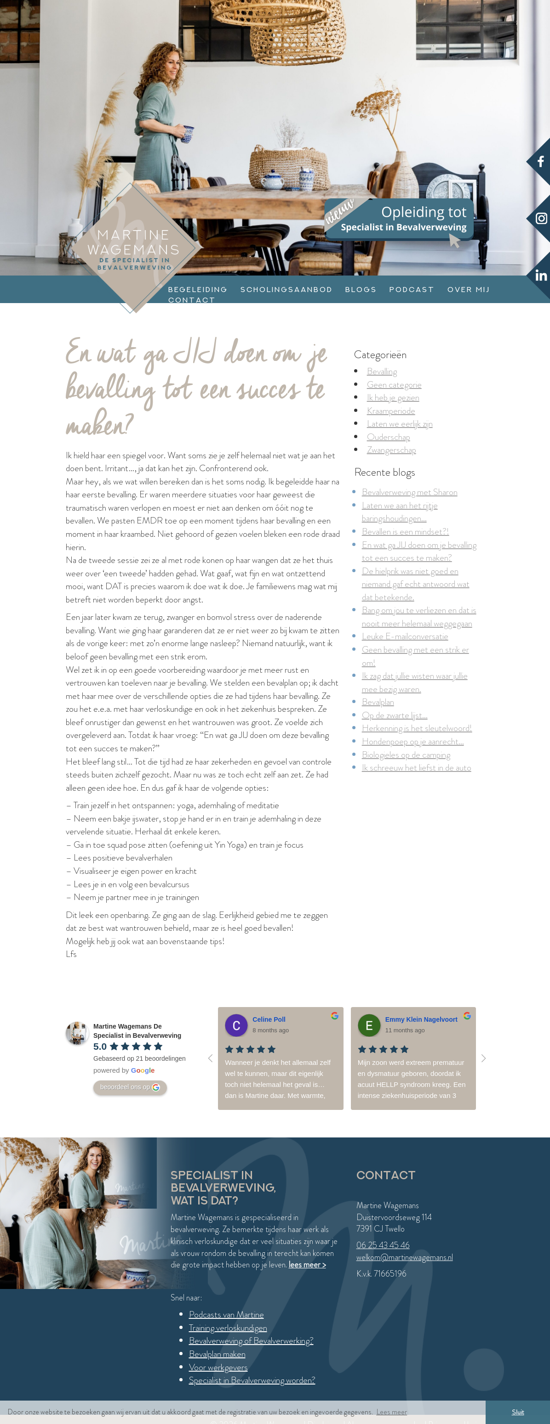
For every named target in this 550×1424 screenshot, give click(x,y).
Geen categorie (394, 384)
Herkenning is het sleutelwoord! (417, 728)
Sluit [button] (518, 1412)
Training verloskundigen (228, 1327)
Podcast (412, 289)
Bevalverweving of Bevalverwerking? (251, 1340)
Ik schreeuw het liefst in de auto (416, 767)
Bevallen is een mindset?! (405, 531)
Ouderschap (388, 437)
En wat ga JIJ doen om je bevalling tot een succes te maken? (419, 551)
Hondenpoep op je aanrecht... (413, 741)
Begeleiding (198, 289)
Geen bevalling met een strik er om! (415, 656)
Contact (192, 300)
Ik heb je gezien (393, 397)
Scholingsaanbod (287, 289)
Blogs (361, 289)
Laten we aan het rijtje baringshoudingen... (400, 512)
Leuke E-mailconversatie (405, 636)
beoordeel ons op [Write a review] (130, 1087)
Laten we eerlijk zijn (400, 423)
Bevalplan (378, 702)
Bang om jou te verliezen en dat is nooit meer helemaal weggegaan (419, 616)
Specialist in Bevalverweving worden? (252, 1380)
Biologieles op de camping (406, 754)
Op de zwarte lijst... (395, 715)
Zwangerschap (391, 449)
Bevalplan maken (217, 1354)
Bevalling (382, 371)
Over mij (468, 289)
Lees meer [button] (391, 1412)
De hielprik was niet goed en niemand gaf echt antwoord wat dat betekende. (416, 584)
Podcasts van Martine (226, 1314)
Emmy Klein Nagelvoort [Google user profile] (421, 1019)
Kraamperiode (391, 410)
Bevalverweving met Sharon (410, 492)
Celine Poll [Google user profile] (269, 1019)
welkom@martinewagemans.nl (404, 1257)
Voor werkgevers (218, 1367)
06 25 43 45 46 (383, 1245)
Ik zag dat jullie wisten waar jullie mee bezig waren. (415, 682)
